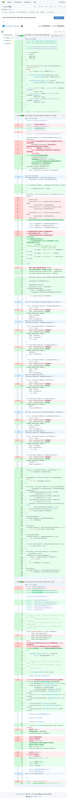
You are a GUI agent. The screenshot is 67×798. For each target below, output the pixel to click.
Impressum (27, 2)
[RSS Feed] (35, 6)
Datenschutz (17, 2)
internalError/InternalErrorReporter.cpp (39, 115)
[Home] (3, 2)
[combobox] (56, 31)
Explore (9, 2)
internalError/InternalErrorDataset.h (37, 35)
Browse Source (59, 18)
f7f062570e (60, 26)
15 (46, 6)
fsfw (10, 7)
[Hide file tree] (2, 32)
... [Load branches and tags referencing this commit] (3, 21)
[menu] (64, 31)
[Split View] (60, 31)
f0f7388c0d (46, 26)
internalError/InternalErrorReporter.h (38, 582)
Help (34, 2)
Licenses (35, 796)
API (40, 796)
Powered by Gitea (21, 794)
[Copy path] (52, 36)
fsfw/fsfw (10, 9)
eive (5, 7)
